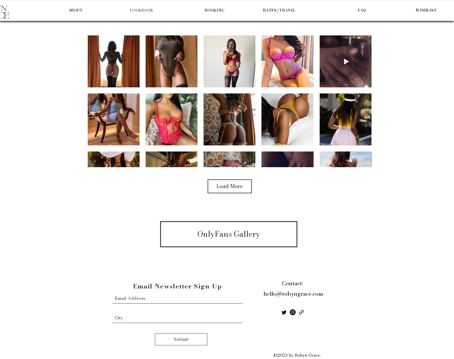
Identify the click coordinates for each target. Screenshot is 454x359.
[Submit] (181, 339)
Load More (230, 186)
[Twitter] (284, 312)
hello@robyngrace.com (293, 294)
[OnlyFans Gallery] (228, 234)
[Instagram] (293, 312)
